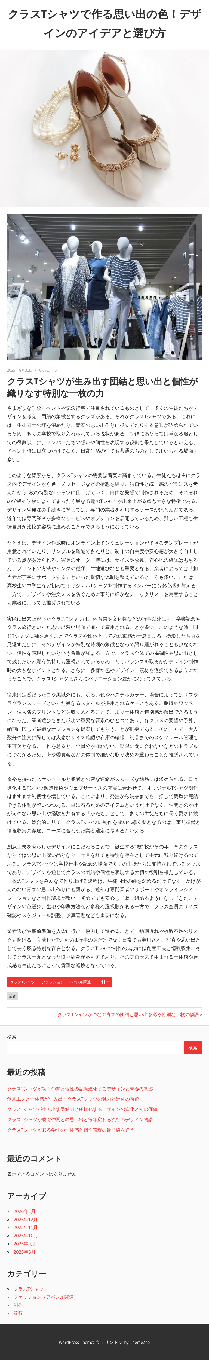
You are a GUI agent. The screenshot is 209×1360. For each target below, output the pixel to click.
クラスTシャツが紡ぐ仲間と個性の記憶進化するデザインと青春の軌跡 (80, 1089)
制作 (105, 982)
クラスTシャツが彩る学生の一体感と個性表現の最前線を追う (70, 1130)
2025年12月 (26, 1219)
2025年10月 (26, 1235)
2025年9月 (24, 1243)
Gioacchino (48, 370)
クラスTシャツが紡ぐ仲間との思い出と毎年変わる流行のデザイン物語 (80, 1119)
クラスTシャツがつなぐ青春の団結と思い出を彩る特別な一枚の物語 (128, 1014)
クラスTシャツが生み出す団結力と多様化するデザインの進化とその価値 (82, 1109)
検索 (11, 1037)
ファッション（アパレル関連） (68, 982)
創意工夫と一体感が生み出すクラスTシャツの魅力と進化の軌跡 (73, 1099)
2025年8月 (25, 1252)
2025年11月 (26, 1227)
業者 (12, 996)
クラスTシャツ (22, 982)
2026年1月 (25, 1211)
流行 (18, 1313)
